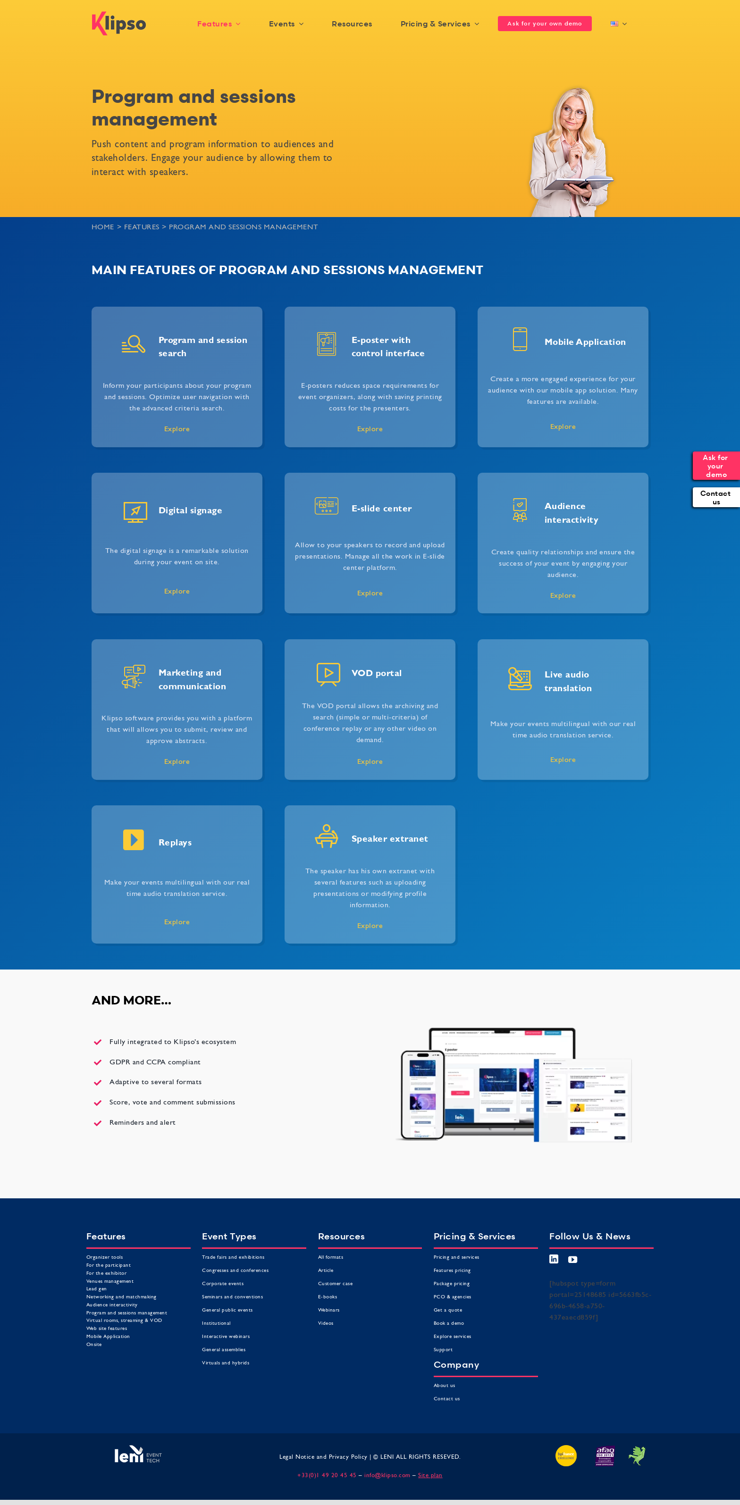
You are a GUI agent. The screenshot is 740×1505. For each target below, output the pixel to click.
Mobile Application (108, 1336)
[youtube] (573, 1259)
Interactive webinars (226, 1336)
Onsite (94, 1344)
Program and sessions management (127, 1313)
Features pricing (452, 1270)
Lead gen (96, 1289)
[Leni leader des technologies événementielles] (138, 1449)
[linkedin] (554, 1258)
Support (443, 1350)
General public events (227, 1310)
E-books (327, 1297)
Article (326, 1270)
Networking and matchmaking (121, 1297)
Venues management (110, 1281)
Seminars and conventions (232, 1297)
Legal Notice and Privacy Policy (323, 1457)
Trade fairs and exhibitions (233, 1257)
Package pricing (452, 1284)
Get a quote (448, 1310)
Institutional (216, 1323)
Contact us (448, 1399)
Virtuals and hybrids (225, 1363)
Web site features (106, 1328)
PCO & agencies (452, 1297)
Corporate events (223, 1284)
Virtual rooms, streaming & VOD (124, 1320)
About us (445, 1385)
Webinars (329, 1310)
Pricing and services (456, 1257)
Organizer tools (104, 1257)
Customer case (335, 1284)
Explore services (452, 1336)
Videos (326, 1323)
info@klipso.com (387, 1475)
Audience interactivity (112, 1305)
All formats (331, 1257)
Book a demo (449, 1323)
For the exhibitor (106, 1273)
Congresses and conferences (235, 1270)
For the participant (108, 1265)
